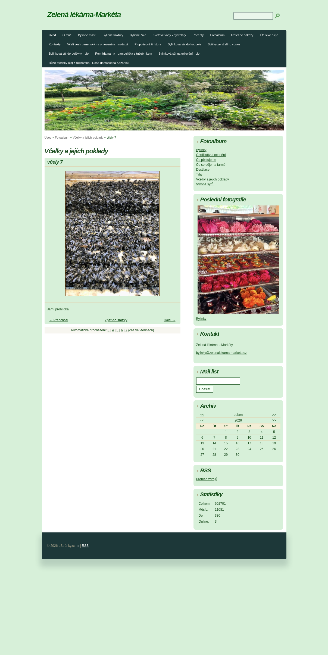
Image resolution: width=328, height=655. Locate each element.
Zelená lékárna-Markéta (84, 14)
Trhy (199, 174)
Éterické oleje (269, 35)
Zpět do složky (116, 320)
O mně (67, 35)
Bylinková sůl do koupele (184, 44)
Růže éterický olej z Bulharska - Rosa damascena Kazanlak (89, 62)
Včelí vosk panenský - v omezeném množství (97, 44)
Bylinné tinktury (113, 35)
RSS (85, 546)
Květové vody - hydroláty (169, 35)
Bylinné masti (87, 35)
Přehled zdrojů (206, 479)
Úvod (52, 35)
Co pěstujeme (206, 160)
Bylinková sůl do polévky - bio (69, 53)
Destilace (203, 169)
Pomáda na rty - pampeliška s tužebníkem (123, 53)
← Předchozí (58, 320)
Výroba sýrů (205, 184)
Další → (170, 320)
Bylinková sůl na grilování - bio (178, 53)
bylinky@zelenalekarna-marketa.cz (221, 353)
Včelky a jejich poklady (88, 137)
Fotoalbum (217, 35)
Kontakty (55, 44)
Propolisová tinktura (148, 44)
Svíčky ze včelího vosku (224, 44)
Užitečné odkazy (242, 35)
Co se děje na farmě (211, 165)
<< (202, 415)
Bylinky (201, 150)
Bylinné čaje (138, 35)
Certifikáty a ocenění (211, 155)
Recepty (198, 35)
